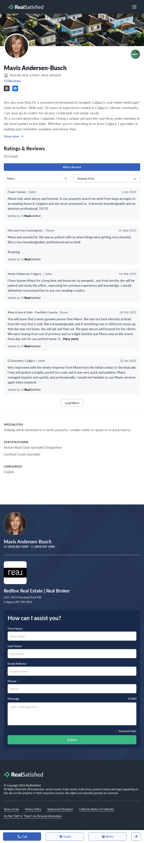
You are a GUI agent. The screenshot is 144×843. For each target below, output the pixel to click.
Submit (72, 739)
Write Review (72, 167)
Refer (108, 836)
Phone (13, 681)
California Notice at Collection (96, 809)
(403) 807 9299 (18, 546)
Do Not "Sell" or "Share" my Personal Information (33, 816)
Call (22, 836)
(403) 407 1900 (45, 546)
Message (13, 698)
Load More (72, 403)
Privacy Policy (33, 809)
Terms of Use (11, 809)
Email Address (18, 663)
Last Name (16, 646)
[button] (135, 54)
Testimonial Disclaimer (60, 809)
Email (65, 836)
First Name (16, 628)
